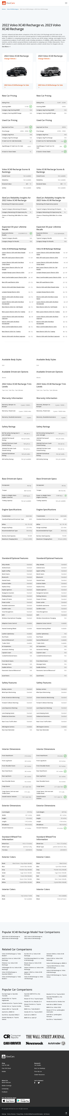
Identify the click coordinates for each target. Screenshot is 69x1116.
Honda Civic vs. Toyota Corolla (11, 1013)
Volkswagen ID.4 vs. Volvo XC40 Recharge (11, 975)
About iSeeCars (6, 1089)
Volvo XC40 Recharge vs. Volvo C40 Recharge (33, 984)
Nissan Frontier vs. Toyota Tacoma (32, 1012)
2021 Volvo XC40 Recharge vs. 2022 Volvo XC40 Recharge (33, 944)
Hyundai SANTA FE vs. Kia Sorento (32, 1002)
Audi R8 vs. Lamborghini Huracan (54, 1022)
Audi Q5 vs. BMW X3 (8, 1019)
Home (3, 9)
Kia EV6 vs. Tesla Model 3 (54, 1026)
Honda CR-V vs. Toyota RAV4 (33, 1019)
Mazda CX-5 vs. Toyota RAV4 (56, 1001)
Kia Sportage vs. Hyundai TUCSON (10, 1002)
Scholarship (5, 1096)
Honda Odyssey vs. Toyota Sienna (10, 1025)
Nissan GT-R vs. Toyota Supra (33, 1006)
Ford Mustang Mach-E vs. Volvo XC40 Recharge (34, 966)
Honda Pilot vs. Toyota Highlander (9, 1006)
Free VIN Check (6, 1075)
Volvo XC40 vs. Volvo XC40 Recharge (55, 966)
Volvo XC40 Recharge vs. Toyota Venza (57, 983)
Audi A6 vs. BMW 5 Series (54, 1011)
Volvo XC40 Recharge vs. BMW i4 (56, 970)
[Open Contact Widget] (66, 1113)
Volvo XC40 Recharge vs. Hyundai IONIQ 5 (9, 980)
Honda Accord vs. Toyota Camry (12, 1010)
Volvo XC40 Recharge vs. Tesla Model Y (11, 962)
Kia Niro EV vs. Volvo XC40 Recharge (32, 962)
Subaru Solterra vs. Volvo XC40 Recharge (33, 975)
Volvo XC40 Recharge (12, 9)
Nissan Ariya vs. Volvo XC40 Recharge (32, 971)
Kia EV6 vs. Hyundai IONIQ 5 (10, 1022)
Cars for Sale (5, 1072)
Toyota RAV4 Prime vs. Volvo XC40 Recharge (55, 974)
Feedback (4, 1099)
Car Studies (37, 1072)
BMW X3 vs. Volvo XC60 (54, 1014)
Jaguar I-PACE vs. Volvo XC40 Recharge (33, 980)
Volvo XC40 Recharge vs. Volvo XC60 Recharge (56, 978)
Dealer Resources (39, 1081)
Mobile (4, 1078)
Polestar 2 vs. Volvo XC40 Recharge (9, 971)
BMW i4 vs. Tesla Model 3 (32, 1016)
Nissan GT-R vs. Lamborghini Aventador (56, 1018)
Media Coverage (6, 1092)
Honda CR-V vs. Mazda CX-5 (33, 1008)
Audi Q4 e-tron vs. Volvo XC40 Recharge (11, 966)
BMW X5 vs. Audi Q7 (30, 1025)
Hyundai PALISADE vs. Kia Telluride (54, 1005)
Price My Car (38, 1078)
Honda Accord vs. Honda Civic (56, 1008)
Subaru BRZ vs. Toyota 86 (10, 1016)
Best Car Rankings (39, 1075)
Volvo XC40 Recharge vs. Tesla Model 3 (11, 984)
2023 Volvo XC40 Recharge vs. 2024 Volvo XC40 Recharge (11, 944)
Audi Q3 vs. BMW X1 (30, 1022)
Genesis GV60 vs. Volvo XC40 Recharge (55, 962)
